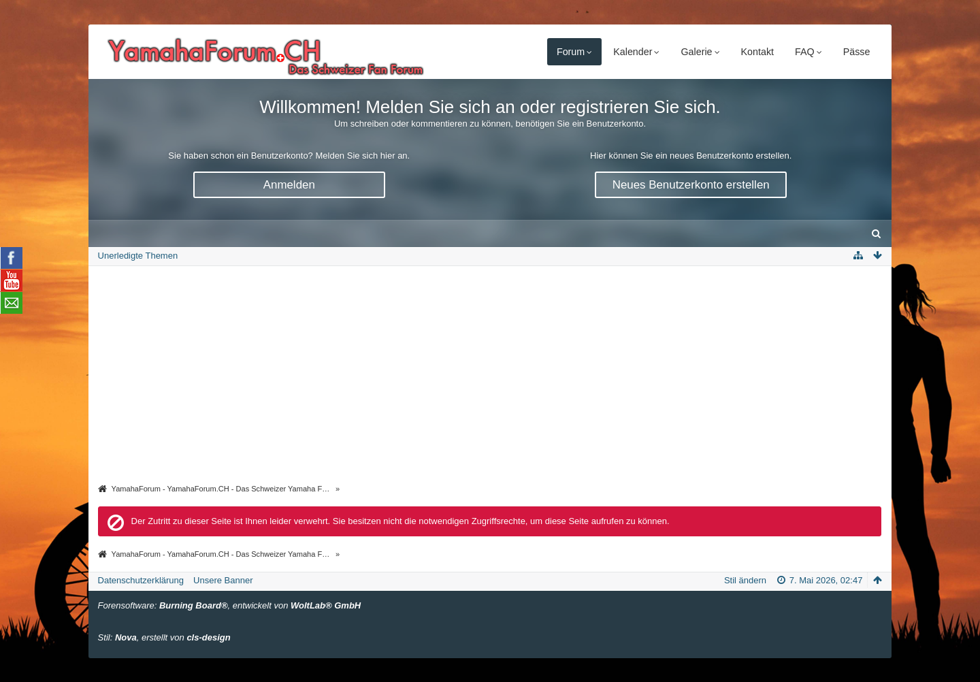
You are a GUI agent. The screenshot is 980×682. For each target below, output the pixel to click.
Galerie (696, 51)
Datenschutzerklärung (141, 580)
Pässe (856, 51)
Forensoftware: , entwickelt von (229, 605)
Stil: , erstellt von (164, 637)
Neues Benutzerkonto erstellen (691, 184)
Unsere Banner (222, 580)
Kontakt (757, 51)
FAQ (805, 51)
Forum (571, 51)
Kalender (632, 51)
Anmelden (289, 184)
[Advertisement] (490, 375)
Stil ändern (745, 580)
